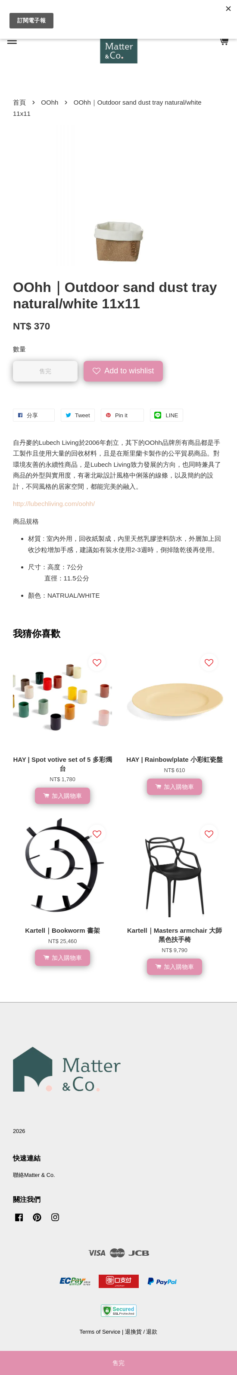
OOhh (49, 102)
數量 (19, 349)
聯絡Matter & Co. (34, 1175)
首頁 (19, 102)
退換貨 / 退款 (141, 1331)
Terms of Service (100, 1331)
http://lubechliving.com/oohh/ (54, 503)
